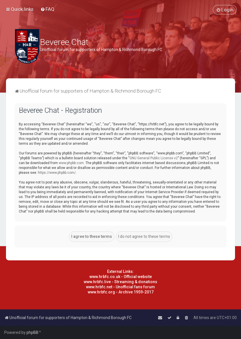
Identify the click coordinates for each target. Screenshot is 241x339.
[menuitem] (47, 9)
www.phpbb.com (71, 163)
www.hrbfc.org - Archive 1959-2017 (121, 292)
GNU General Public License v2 (154, 158)
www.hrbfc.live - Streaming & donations (120, 281)
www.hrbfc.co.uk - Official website (120, 276)
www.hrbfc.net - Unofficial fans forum (120, 287)
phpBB (32, 332)
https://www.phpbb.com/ (57, 173)
